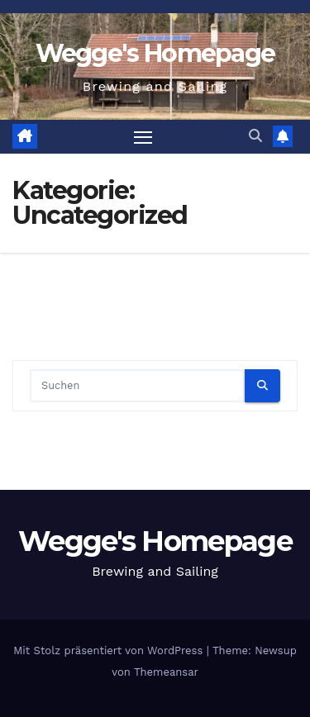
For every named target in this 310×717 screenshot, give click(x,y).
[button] (255, 136)
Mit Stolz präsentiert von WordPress (110, 650)
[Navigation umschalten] (143, 137)
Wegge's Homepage (155, 53)
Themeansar (166, 672)
